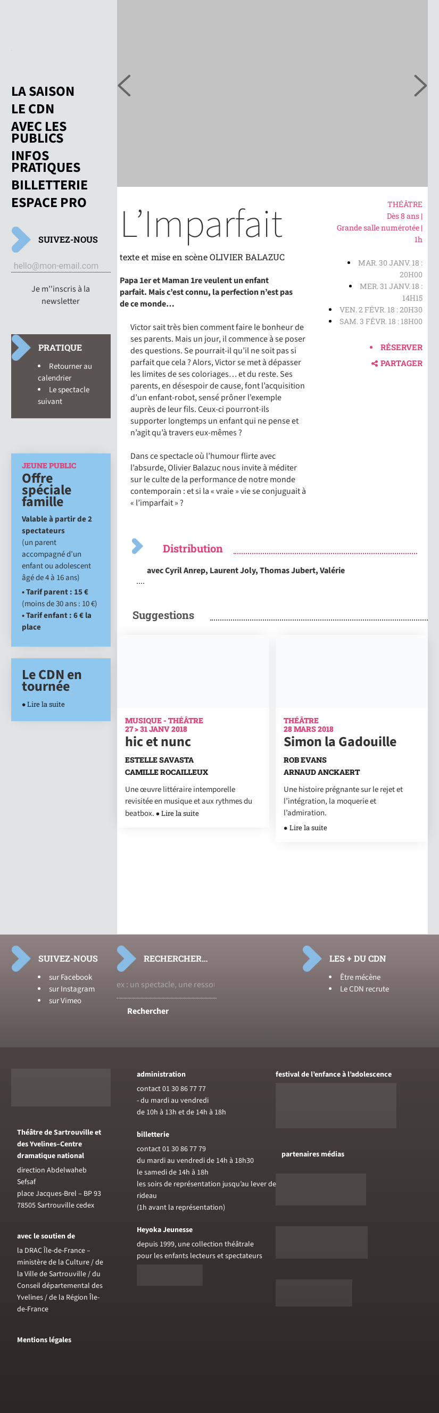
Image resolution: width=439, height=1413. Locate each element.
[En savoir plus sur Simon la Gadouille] (352, 705)
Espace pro (49, 203)
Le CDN (32, 109)
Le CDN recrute (364, 989)
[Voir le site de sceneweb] (322, 1256)
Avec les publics (39, 132)
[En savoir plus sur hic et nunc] (193, 705)
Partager (397, 363)
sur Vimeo (65, 1000)
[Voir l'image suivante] (124, 86)
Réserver (401, 347)
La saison (42, 91)
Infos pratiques (45, 161)
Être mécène (360, 977)
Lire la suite (46, 704)
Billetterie (49, 185)
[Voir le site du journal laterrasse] (314, 1304)
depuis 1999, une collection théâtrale (195, 1244)
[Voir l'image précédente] (421, 86)
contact (149, 1089)
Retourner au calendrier (65, 372)
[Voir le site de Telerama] (321, 1203)
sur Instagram (72, 989)
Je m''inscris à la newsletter (60, 295)
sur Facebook (70, 977)
